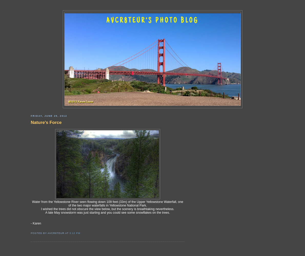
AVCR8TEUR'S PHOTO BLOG (152, 21)
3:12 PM (74, 233)
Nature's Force (46, 122)
